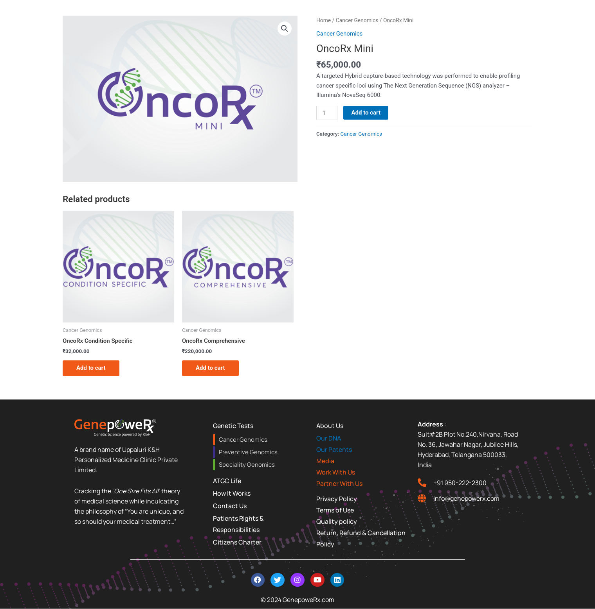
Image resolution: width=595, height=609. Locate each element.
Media (325, 461)
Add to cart (365, 112)
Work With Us (335, 472)
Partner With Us (339, 483)
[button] (285, 28)
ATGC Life (227, 480)
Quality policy (336, 521)
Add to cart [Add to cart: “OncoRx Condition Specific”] (91, 367)
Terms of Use (335, 510)
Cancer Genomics (357, 20)
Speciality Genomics (247, 464)
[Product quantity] (326, 113)
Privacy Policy (336, 498)
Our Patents (334, 449)
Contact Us (230, 506)
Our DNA (328, 438)
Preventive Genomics (248, 452)
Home (323, 20)
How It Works (232, 493)
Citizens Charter (237, 542)
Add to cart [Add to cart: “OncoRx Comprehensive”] (210, 367)
